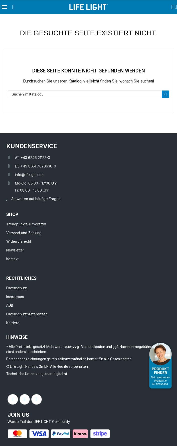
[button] (13, 7)
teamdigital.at (56, 374)
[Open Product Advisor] (160, 365)
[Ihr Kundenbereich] (172, 7)
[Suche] (88, 94)
